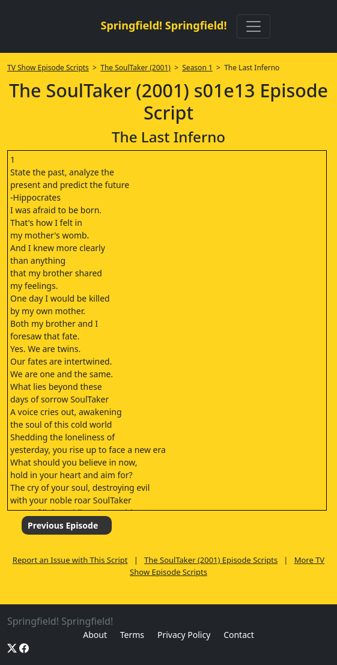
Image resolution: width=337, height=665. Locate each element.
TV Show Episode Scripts (48, 67)
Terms (132, 634)
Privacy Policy (183, 634)
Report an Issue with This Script (70, 559)
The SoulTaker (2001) (135, 67)
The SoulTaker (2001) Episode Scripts (211, 559)
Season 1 (197, 67)
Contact (238, 634)
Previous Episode (63, 525)
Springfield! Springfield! (163, 25)
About (95, 634)
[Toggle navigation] (253, 26)
